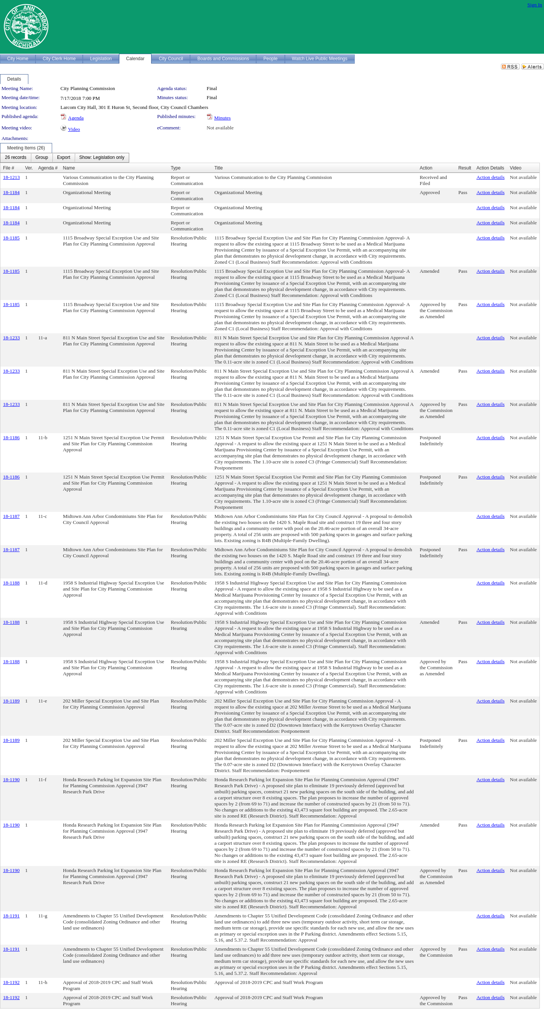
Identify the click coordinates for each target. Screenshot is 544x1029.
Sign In (534, 5)
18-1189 (11, 701)
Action (426, 168)
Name (69, 168)
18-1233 (11, 337)
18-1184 (11, 192)
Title (218, 168)
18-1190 (11, 779)
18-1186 (11, 437)
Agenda (75, 118)
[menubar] (64, 158)
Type (176, 168)
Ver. (29, 168)
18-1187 (11, 516)
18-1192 (11, 982)
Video (74, 129)
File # (8, 168)
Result (464, 168)
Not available (220, 128)
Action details (490, 177)
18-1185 (11, 238)
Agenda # (47, 168)
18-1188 (11, 583)
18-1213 (11, 177)
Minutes (222, 118)
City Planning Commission (87, 88)
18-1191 (11, 916)
